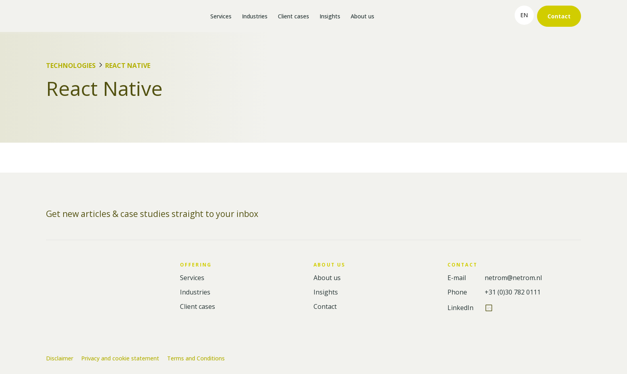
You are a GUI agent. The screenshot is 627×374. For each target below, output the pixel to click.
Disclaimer (59, 358)
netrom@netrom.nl (513, 278)
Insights (329, 16)
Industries (255, 16)
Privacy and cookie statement (120, 358)
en (524, 15)
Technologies (71, 65)
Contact (559, 16)
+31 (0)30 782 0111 (513, 292)
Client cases (293, 16)
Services (221, 16)
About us (362, 16)
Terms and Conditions (196, 358)
